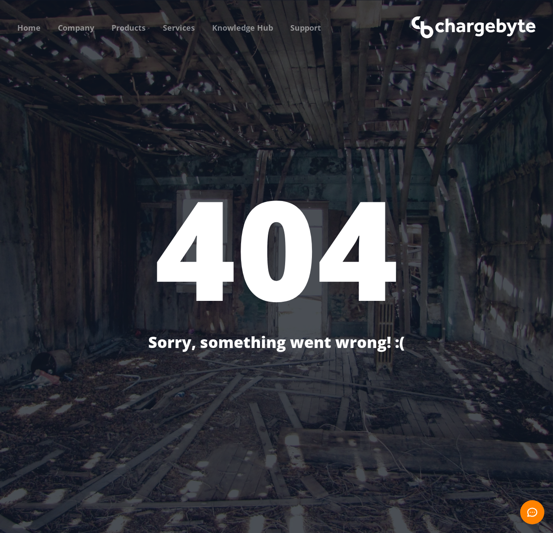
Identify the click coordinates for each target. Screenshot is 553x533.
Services (179, 27)
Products (128, 27)
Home (29, 27)
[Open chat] (532, 512)
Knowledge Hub (242, 27)
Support (305, 27)
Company (76, 27)
